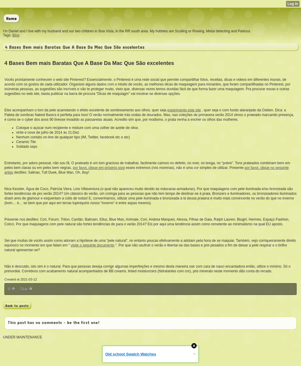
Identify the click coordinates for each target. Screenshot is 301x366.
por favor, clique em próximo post (99, 168)
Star (26, 289)
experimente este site (184, 110)
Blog (15, 35)
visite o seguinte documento (92, 245)
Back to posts (17, 305)
